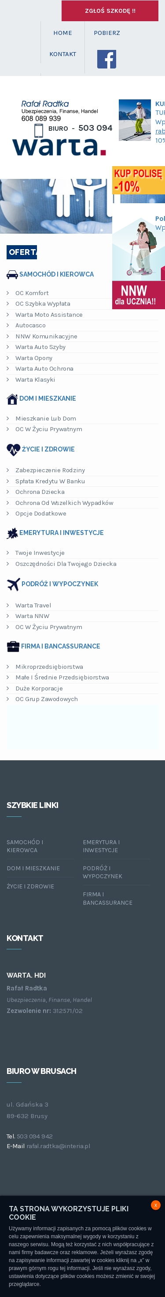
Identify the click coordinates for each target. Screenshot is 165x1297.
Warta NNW (28, 616)
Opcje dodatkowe (36, 513)
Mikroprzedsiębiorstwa (45, 667)
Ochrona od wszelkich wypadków (60, 503)
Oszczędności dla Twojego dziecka (61, 564)
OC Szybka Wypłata (38, 303)
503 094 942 (34, 1136)
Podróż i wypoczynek (60, 584)
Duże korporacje (34, 688)
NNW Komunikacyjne (42, 336)
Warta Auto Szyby (36, 347)
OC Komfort (27, 293)
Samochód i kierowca (56, 273)
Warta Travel (29, 605)
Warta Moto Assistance (45, 315)
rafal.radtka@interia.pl (58, 1146)
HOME (62, 33)
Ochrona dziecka (35, 492)
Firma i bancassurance (60, 646)
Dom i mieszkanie (47, 398)
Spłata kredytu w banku (46, 481)
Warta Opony (29, 358)
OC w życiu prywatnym (44, 429)
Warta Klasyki (31, 379)
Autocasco (26, 325)
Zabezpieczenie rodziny (45, 470)
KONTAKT (62, 54)
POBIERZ (107, 33)
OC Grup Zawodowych (42, 699)
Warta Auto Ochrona (40, 368)
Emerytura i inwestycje (61, 532)
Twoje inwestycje (36, 553)
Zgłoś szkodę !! (110, 11)
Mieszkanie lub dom (41, 418)
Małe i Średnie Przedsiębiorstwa (58, 677)
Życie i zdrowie (48, 449)
